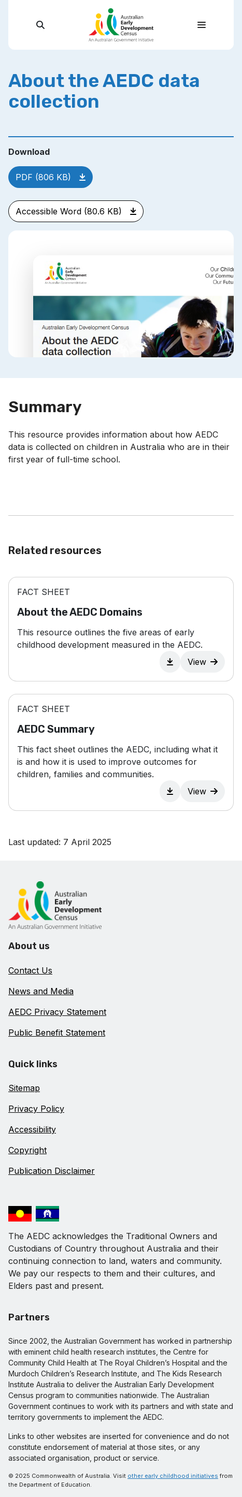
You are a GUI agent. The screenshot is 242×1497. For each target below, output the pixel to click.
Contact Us (30, 970)
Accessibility (32, 1129)
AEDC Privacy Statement (57, 1012)
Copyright (27, 1150)
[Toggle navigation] (201, 25)
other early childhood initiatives (172, 1475)
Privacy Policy (36, 1108)
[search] (40, 25)
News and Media (41, 991)
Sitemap (24, 1088)
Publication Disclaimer (51, 1171)
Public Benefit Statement (56, 1032)
